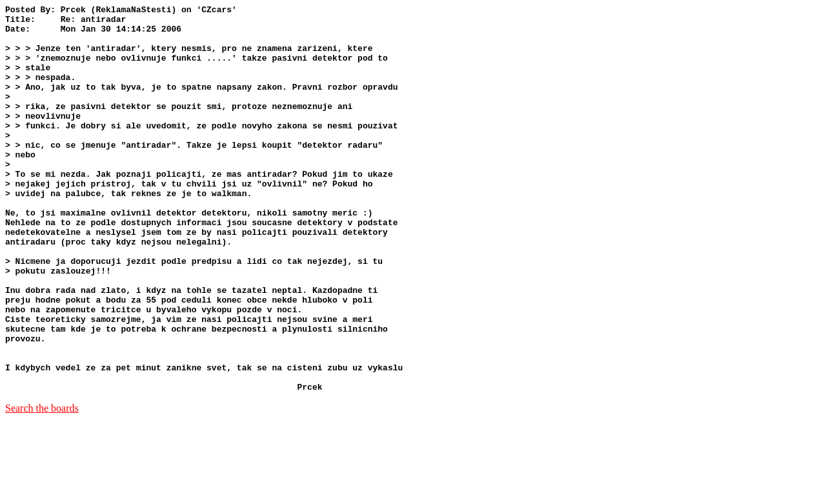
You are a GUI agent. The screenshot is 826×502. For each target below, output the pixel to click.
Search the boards (42, 485)
